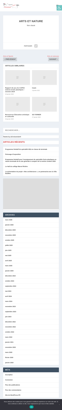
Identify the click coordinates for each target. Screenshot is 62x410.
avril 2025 (8, 260)
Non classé (31, 25)
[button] (59, 7)
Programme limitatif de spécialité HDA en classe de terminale (26, 149)
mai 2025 (8, 255)
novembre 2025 (10, 235)
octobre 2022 (9, 332)
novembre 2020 (10, 347)
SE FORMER (36, 114)
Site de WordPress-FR (12, 395)
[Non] (59, 405)
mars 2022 (8, 337)
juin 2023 (8, 316)
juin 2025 (8, 250)
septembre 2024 (10, 286)
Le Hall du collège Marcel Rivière (16, 166)
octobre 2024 (9, 281)
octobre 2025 (9, 240)
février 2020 (9, 357)
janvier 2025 (9, 271)
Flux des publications (12, 385)
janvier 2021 (9, 342)
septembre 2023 (10, 311)
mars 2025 (8, 265)
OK (31, 407)
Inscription (9, 375)
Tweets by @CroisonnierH (12, 137)
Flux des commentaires (13, 390)
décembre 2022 (10, 322)
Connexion (9, 380)
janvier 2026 (9, 225)
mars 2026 (8, 220)
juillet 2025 (9, 245)
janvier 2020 (9, 362)
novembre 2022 (10, 327)
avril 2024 (8, 296)
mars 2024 (8, 301)
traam (34, 88)
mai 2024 (8, 291)
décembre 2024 (10, 276)
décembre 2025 (10, 230)
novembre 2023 (10, 306)
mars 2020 (8, 352)
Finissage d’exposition (13, 154)
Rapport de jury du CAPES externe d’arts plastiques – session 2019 (15, 89)
